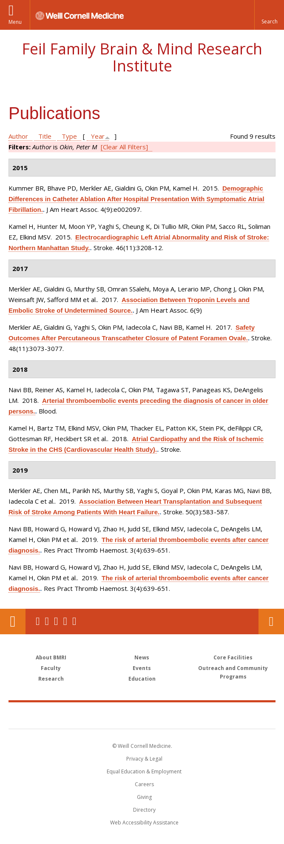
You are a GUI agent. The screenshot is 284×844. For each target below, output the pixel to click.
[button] (269, 15)
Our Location (13, 621)
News (141, 657)
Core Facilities (233, 657)
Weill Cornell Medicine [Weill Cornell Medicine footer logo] (93, 715)
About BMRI (51, 657)
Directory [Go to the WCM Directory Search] (144, 809)
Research (51, 678)
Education (142, 678)
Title (44, 136)
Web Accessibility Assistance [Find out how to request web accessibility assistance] (144, 822)
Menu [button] (15, 22)
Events (142, 668)
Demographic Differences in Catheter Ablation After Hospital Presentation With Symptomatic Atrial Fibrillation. (136, 199)
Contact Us (271, 621)
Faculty (51, 668)
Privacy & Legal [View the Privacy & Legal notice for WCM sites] (144, 758)
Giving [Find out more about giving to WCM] (144, 797)
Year (98, 136)
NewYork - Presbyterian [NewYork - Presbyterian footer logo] (200, 715)
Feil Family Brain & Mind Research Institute (142, 57)
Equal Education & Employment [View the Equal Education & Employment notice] (144, 771)
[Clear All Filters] (124, 147)
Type (69, 136)
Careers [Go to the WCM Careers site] (144, 784)
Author (18, 136)
